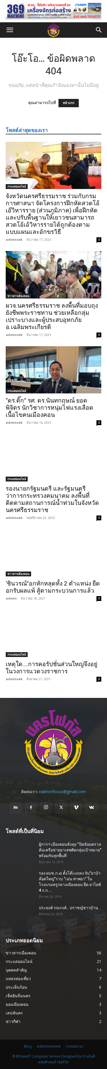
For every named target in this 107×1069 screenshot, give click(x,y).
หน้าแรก (68, 103)
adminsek (14, 239)
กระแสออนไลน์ (16, 186)
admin (11, 598)
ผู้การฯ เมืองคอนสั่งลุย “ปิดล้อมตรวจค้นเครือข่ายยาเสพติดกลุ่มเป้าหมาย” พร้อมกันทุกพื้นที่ (70, 850)
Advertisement (48, 1046)
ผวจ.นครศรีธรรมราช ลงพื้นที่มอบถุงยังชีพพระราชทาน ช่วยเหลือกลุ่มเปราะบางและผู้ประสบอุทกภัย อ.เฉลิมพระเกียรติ (52, 316)
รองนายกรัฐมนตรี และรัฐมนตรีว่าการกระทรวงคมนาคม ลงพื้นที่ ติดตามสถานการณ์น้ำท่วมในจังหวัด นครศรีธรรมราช (52, 499)
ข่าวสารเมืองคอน (18, 296)
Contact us (74, 1046)
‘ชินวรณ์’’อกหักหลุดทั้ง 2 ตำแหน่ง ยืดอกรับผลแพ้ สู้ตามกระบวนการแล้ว (53, 587)
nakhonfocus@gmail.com (62, 791)
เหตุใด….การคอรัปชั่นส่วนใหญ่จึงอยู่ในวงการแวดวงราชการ (51, 668)
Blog (27, 1046)
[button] (10, 30)
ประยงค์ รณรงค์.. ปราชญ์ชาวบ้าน (68, 907)
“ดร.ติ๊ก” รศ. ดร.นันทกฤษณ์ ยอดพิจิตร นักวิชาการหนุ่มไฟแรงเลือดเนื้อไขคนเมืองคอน (49, 407)
